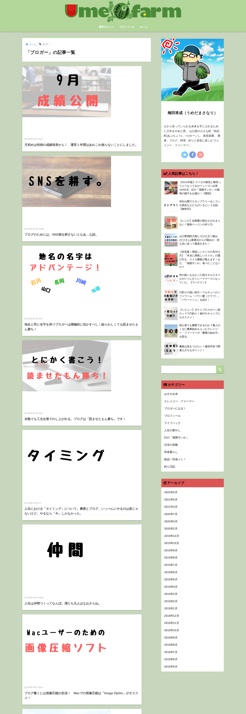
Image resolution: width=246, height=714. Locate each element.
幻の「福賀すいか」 (177, 439)
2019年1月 (171, 613)
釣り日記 (170, 469)
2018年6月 (171, 665)
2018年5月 (171, 672)
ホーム (143, 26)
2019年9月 (171, 554)
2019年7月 (171, 569)
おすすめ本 (171, 395)
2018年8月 (171, 650)
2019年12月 (172, 539)
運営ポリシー (106, 26)
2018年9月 (171, 643)
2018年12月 (172, 621)
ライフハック (173, 425)
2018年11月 (172, 628)
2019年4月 (171, 591)
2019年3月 (171, 598)
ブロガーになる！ (175, 410)
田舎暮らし (171, 454)
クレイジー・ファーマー (180, 402)
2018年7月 (171, 658)
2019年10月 (172, 547)
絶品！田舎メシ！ (175, 462)
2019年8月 (171, 561)
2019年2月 (171, 606)
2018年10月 (172, 635)
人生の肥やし (173, 432)
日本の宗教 (171, 447)
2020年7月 (171, 517)
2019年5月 (171, 584)
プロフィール (127, 26)
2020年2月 (171, 532)
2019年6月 (171, 576)
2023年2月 (171, 495)
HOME (123, 700)
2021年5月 (171, 502)
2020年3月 (171, 524)
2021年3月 (171, 510)
